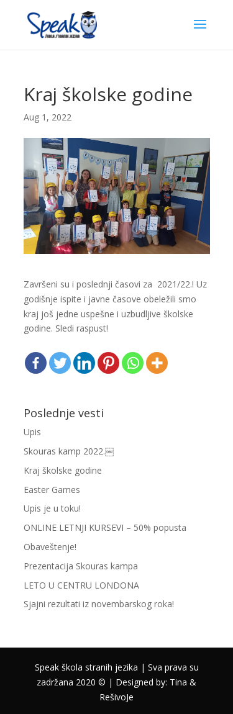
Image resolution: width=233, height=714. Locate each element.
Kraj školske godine (63, 470)
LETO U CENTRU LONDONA (81, 585)
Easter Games (52, 489)
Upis (32, 432)
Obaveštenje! (50, 547)
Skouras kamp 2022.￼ (69, 451)
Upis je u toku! (52, 508)
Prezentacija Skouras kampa (81, 566)
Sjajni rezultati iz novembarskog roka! (99, 604)
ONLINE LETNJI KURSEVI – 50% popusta (105, 527)
